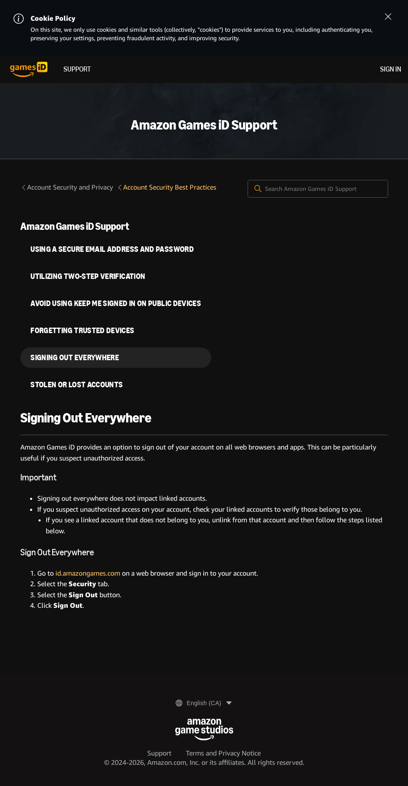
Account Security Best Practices (166, 187)
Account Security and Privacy (66, 187)
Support (77, 69)
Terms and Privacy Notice (223, 753)
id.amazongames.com (87, 573)
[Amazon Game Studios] (204, 729)
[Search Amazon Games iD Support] (318, 188)
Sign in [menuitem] (390, 69)
